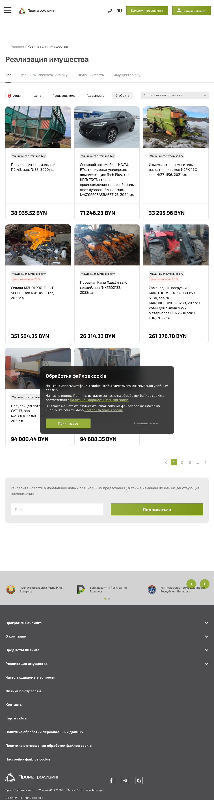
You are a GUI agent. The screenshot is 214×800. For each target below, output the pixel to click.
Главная (17, 46)
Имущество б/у (127, 74)
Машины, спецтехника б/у (44, 74)
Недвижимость (91, 74)
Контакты (14, 704)
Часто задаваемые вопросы (30, 677)
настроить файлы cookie (103, 410)
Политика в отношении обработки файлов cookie (48, 745)
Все (8, 74)
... (197, 462)
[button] (205, 584)
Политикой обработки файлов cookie (99, 400)
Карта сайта (16, 718)
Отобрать (122, 95)
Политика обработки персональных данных (44, 732)
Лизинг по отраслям (23, 691)
